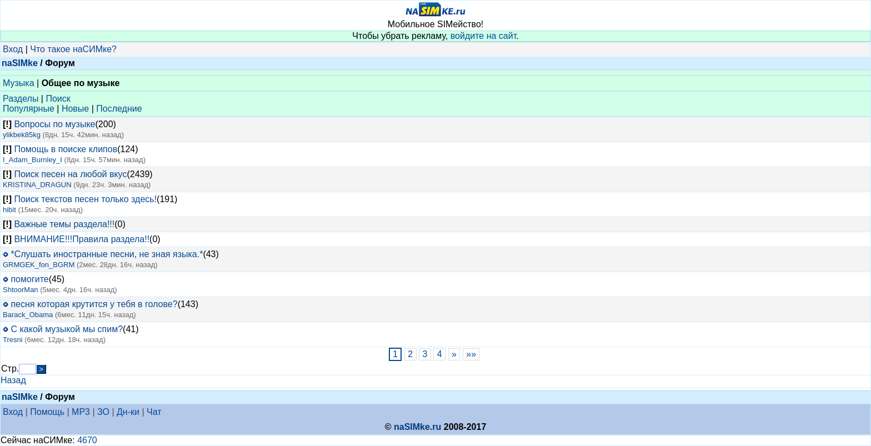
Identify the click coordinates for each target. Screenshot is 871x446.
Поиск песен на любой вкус (70, 174)
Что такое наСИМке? (73, 49)
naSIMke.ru (417, 427)
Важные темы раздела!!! (64, 224)
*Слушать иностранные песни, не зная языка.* (107, 254)
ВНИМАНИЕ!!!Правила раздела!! (81, 239)
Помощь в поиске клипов (65, 149)
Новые (75, 108)
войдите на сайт (483, 36)
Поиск (58, 98)
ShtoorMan (20, 289)
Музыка (18, 83)
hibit (9, 210)
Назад (13, 380)
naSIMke (20, 63)
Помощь (47, 412)
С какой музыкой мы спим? (67, 329)
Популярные (28, 108)
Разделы (20, 98)
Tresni (13, 339)
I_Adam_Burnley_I (32, 160)
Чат (154, 412)
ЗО (103, 412)
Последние (119, 108)
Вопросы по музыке (54, 124)
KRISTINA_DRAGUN (37, 185)
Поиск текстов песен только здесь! (85, 199)
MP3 (81, 412)
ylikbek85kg (22, 135)
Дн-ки (128, 412)
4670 (87, 440)
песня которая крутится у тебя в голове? (94, 304)
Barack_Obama (28, 314)
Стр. (10, 368)
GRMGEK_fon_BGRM (38, 264)
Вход (13, 49)
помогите (29, 279)
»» (471, 354)
